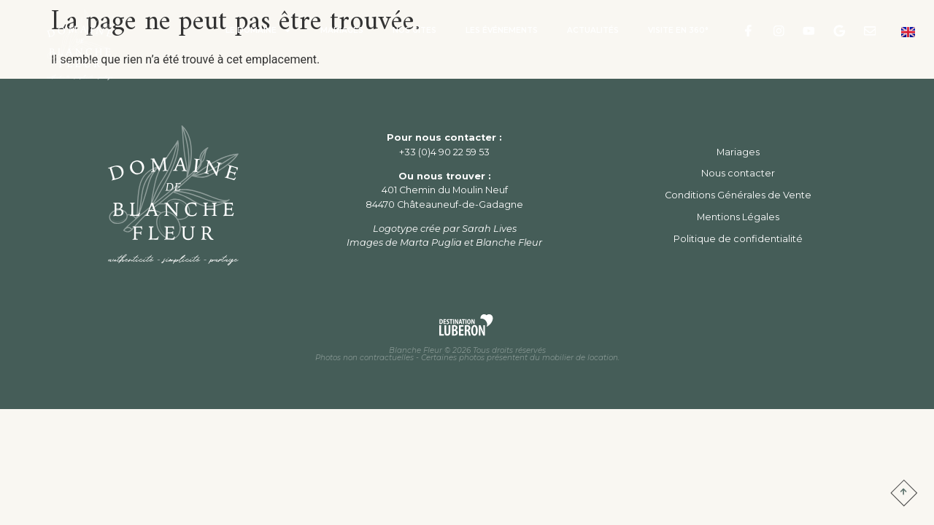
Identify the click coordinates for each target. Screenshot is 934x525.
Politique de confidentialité (738, 238)
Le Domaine (258, 31)
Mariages (341, 30)
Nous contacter (738, 173)
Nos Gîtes (414, 30)
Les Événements (502, 30)
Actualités (593, 30)
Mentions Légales (738, 216)
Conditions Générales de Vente (738, 195)
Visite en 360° (678, 30)
